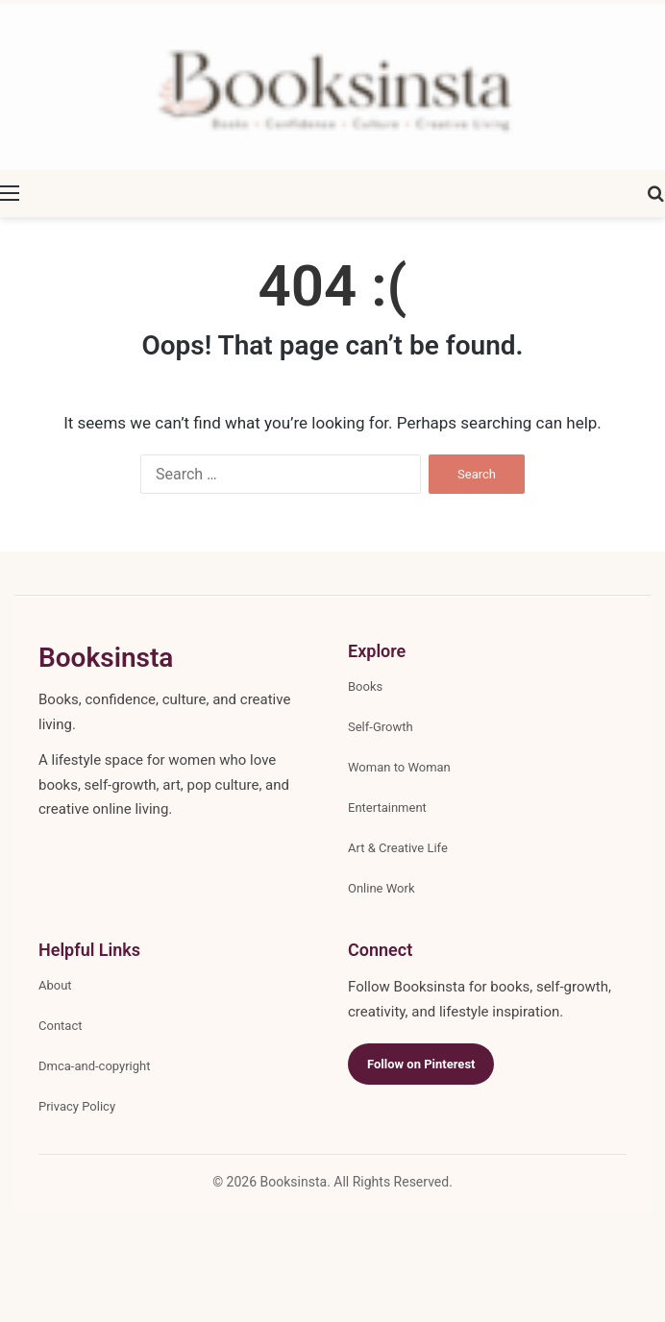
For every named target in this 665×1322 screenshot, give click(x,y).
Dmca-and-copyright (94, 1066)
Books (365, 686)
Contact (60, 1025)
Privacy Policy (76, 1106)
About (55, 985)
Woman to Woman (399, 767)
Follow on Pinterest (421, 1064)
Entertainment (387, 807)
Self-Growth (380, 727)
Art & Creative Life (398, 848)
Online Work (381, 888)
